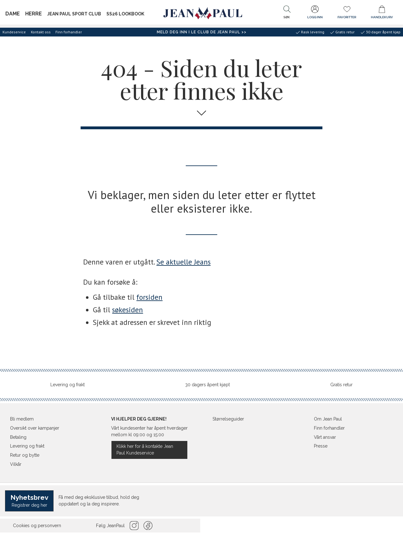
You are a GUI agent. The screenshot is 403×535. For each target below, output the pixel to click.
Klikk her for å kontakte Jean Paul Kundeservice (144, 449)
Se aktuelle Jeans (183, 261)
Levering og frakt (67, 384)
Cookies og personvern (37, 525)
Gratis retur (341, 384)
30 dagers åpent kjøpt (207, 384)
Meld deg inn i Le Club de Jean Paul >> (202, 32)
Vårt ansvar (325, 437)
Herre (33, 14)
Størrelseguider (228, 418)
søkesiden (127, 309)
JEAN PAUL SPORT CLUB (74, 13)
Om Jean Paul (328, 418)
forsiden (149, 297)
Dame (12, 14)
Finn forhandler (68, 32)
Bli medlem (22, 418)
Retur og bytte (24, 455)
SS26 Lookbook (125, 13)
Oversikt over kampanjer (34, 428)
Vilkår (15, 464)
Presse (320, 446)
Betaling (18, 437)
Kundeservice (14, 32)
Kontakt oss (41, 32)
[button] (286, 13)
